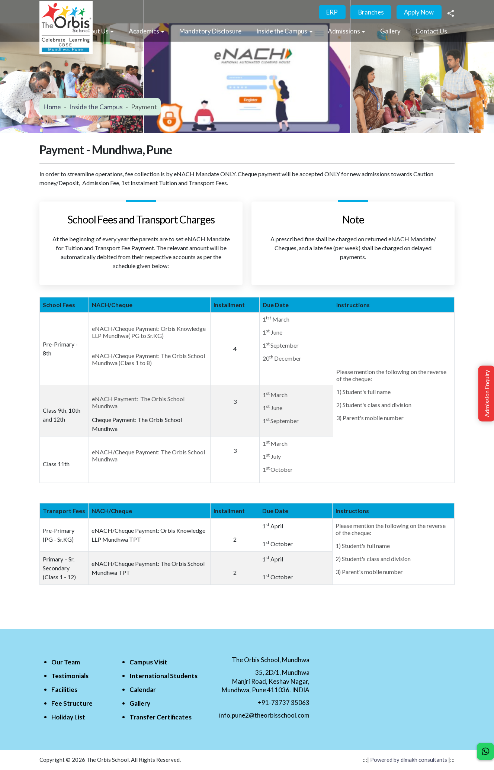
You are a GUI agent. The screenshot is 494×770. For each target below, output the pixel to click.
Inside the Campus (96, 107)
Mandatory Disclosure (210, 31)
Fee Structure (72, 703)
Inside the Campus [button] (281, 31)
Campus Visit (148, 662)
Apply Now (418, 12)
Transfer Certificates (160, 717)
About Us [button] (96, 31)
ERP (330, 12)
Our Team (65, 662)
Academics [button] (144, 31)
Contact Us (431, 31)
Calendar (142, 690)
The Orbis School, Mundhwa (270, 660)
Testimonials (70, 676)
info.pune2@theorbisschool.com (264, 715)
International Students (163, 676)
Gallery (390, 31)
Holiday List (68, 717)
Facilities (64, 690)
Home (52, 107)
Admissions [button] (344, 31)
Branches (370, 12)
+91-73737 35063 (283, 703)
